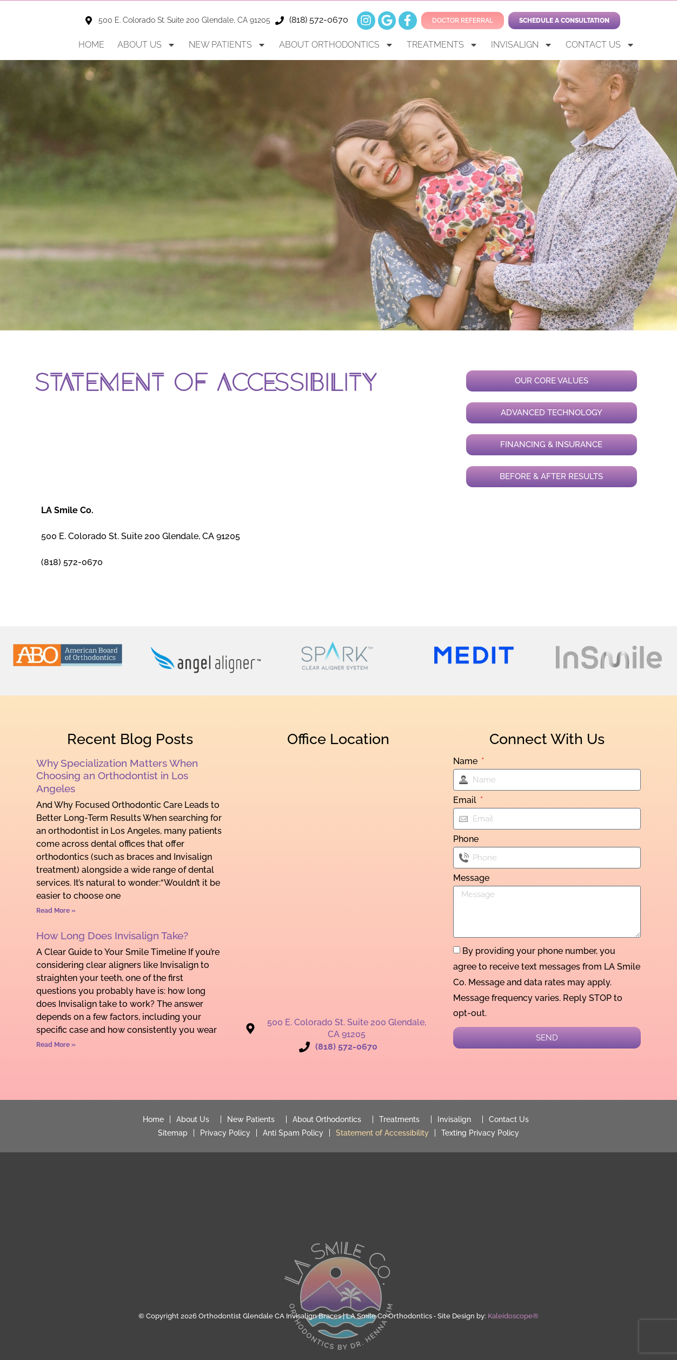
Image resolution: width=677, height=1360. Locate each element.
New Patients (227, 45)
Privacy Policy (225, 1132)
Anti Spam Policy (293, 1132)
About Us (146, 45)
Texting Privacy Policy (480, 1132)
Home (91, 44)
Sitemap (173, 1132)
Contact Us (600, 45)
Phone (466, 839)
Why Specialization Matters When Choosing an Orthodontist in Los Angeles (117, 775)
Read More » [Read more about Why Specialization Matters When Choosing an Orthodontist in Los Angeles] (56, 910)
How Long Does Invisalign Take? (112, 936)
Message (471, 878)
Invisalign (522, 45)
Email (466, 800)
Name (466, 761)
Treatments (442, 45)
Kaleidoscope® (513, 1315)
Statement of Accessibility (382, 1132)
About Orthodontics (336, 45)
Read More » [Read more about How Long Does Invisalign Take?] (56, 1045)
